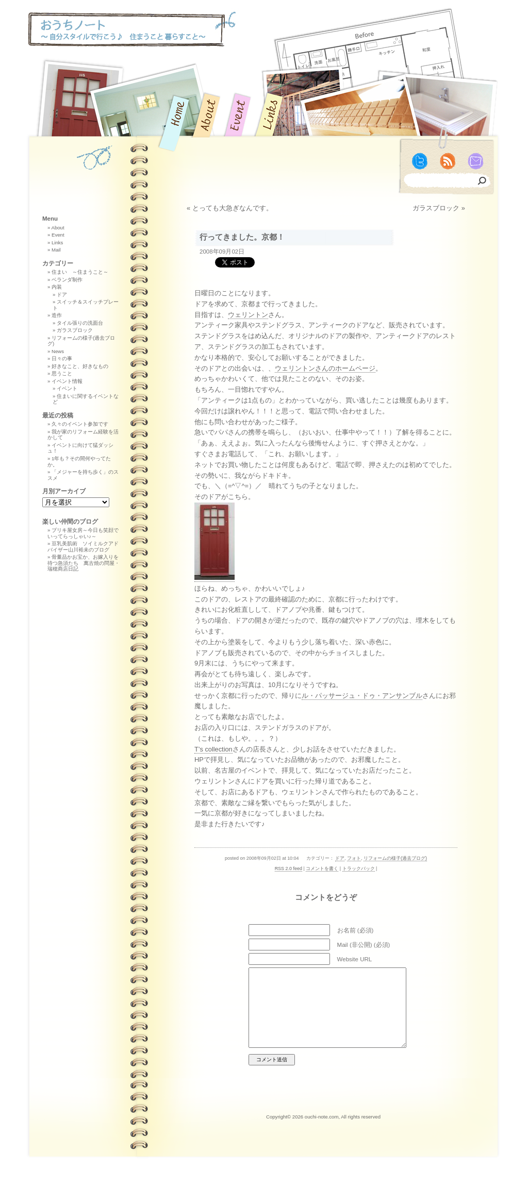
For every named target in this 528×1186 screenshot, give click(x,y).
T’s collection (213, 749)
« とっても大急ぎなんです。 (230, 208)
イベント (67, 388)
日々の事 (62, 358)
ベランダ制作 (67, 279)
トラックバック (358, 868)
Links (57, 242)
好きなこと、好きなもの (80, 366)
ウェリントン (248, 315)
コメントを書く (322, 868)
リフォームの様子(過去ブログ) (395, 858)
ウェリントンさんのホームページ (325, 368)
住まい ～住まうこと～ (80, 272)
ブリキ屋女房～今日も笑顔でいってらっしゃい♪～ (83, 533)
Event (58, 235)
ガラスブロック (75, 330)
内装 (57, 287)
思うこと (62, 373)
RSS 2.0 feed (288, 868)
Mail (56, 250)
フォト (354, 858)
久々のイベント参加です (80, 424)
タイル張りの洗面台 (80, 323)
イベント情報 (67, 381)
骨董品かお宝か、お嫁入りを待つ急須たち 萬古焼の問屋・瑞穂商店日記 (83, 563)
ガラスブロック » (438, 208)
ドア (339, 858)
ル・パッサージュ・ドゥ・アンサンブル (362, 695)
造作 (57, 315)
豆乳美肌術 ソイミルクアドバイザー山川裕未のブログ (83, 547)
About (57, 227)
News (58, 351)
